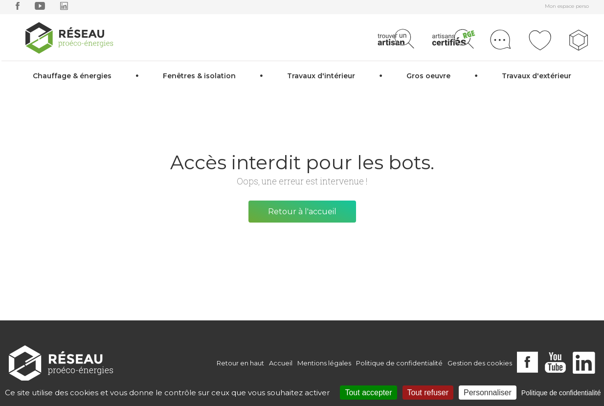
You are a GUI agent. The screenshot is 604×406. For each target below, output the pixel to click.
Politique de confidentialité (399, 363)
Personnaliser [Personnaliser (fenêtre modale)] (488, 392)
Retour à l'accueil (302, 211)
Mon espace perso (567, 6)
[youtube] (40, 8)
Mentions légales (324, 363)
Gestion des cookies (479, 363)
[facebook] (17, 8)
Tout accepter (368, 392)
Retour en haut (240, 363)
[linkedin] (64, 8)
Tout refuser (427, 392)
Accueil (280, 363)
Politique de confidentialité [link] (561, 393)
